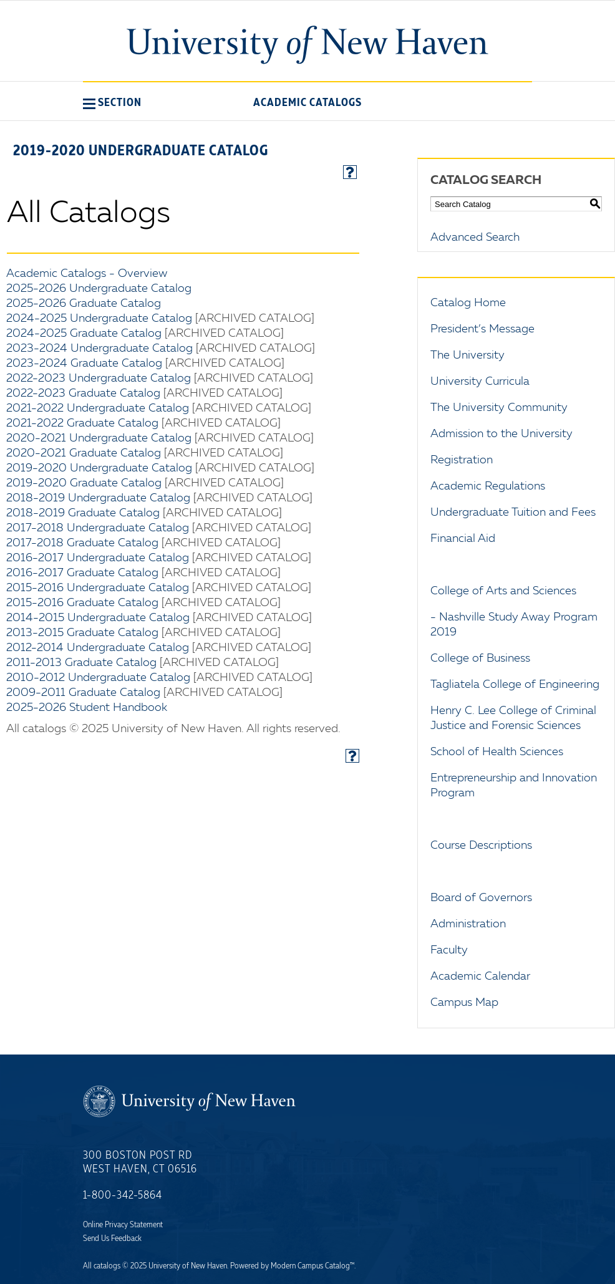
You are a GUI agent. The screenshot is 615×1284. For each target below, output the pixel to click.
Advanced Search (475, 237)
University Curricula (480, 381)
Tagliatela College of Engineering (514, 684)
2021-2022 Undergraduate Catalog (97, 408)
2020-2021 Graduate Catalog (83, 453)
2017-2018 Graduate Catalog (82, 543)
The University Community (499, 407)
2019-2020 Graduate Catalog (84, 483)
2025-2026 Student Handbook (86, 707)
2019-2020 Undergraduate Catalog (99, 468)
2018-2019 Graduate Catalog (83, 513)
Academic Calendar (480, 976)
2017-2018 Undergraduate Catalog (97, 528)
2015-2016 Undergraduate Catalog (97, 588)
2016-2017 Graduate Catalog (82, 573)
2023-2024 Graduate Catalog (84, 363)
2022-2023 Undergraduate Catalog (98, 378)
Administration (468, 924)
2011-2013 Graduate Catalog (81, 663)
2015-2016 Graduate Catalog (82, 603)
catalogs (107, 1266)
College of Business (480, 658)
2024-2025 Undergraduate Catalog (99, 318)
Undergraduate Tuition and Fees (513, 512)
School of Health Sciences (496, 752)
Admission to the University (501, 434)
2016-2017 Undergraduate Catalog (97, 558)
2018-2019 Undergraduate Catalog (98, 498)
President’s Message (482, 329)
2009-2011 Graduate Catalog (83, 692)
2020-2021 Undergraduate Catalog (98, 438)
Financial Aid (462, 538)
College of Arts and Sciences (503, 591)
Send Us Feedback (112, 1238)
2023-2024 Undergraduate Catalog (99, 348)
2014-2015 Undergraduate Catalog (98, 618)
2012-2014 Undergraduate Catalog (97, 648)
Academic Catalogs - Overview (86, 273)
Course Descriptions (481, 845)
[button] (112, 102)
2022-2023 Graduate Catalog (83, 393)
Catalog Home (468, 303)
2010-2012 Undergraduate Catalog (98, 677)
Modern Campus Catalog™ (312, 1266)
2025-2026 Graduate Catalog (83, 303)
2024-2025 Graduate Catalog (84, 333)
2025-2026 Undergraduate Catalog (98, 288)
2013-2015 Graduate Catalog (82, 633)
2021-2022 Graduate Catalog (82, 423)
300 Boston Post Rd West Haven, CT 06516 (140, 1162)
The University (467, 355)
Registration (461, 460)
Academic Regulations (487, 486)
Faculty (449, 950)
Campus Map (464, 1002)
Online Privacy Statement (123, 1224)
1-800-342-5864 (122, 1195)
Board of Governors (481, 898)
